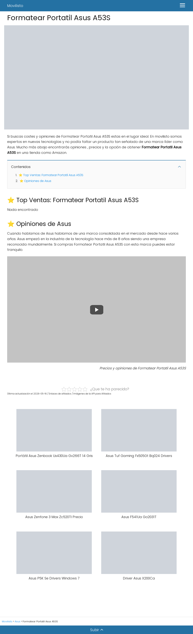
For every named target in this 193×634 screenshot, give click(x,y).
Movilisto (15, 5)
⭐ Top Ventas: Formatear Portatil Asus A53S (51, 175)
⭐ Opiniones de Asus (35, 181)
